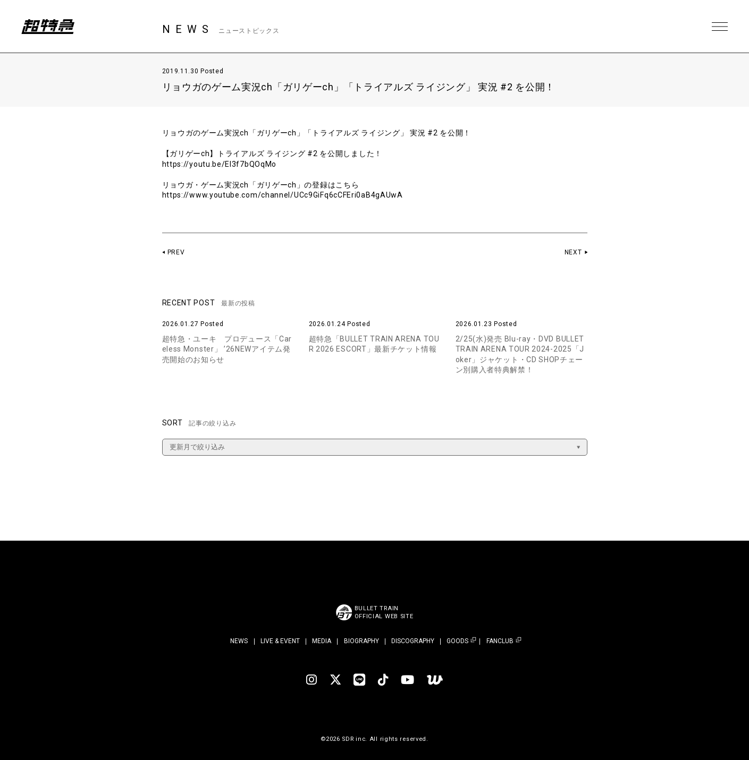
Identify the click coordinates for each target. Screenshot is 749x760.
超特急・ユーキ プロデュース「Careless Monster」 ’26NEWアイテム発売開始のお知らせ (227, 349)
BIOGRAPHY (361, 641)
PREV (176, 252)
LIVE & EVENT (280, 641)
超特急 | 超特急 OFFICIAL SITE (47, 26)
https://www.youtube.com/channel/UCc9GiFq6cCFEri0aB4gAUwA (282, 195)
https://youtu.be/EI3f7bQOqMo (219, 164)
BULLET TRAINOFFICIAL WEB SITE (384, 612)
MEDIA (321, 641)
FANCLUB (500, 641)
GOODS (457, 641)
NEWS (239, 641)
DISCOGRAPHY (412, 641)
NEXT (573, 252)
